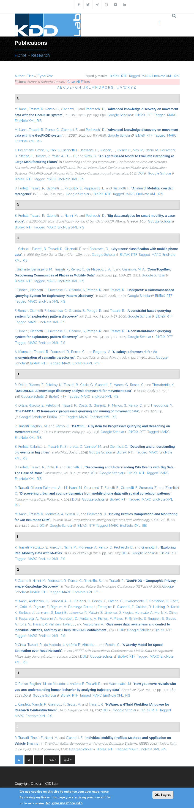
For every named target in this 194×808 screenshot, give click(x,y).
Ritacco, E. (36, 385)
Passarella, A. (28, 618)
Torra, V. (25, 624)
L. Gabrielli (22, 249)
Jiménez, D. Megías (118, 612)
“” (73, 391)
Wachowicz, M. (120, 684)
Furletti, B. (39, 249)
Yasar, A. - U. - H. (64, 156)
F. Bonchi (21, 290)
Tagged (134, 76)
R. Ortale (21, 385)
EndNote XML (162, 76)
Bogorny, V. (101, 352)
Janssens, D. (89, 150)
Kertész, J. (26, 612)
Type (42, 76)
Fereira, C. (112, 645)
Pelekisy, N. (54, 385)
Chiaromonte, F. (136, 601)
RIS (176, 76)
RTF (124, 76)
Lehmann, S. (45, 612)
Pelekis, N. (53, 405)
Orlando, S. (77, 290)
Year (49, 76)
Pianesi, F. (105, 618)
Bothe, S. (41, 150)
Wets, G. (90, 156)
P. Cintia (20, 645)
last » (68, 759)
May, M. (138, 150)
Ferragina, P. (106, 607)
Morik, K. (161, 612)
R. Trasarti (22, 426)
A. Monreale (23, 352)
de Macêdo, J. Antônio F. (62, 645)
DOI (142, 173)
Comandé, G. (159, 601)
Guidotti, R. (144, 607)
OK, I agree (162, 795)
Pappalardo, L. (94, 188)
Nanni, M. (152, 150)
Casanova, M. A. (133, 269)
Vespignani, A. (93, 624)
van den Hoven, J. (62, 624)
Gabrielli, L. (54, 188)
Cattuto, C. (115, 601)
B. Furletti (21, 188)
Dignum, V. (59, 607)
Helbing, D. (161, 607)
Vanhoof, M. (93, 446)
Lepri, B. (61, 612)
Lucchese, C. (57, 290)
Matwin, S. (95, 612)
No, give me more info (64, 803)
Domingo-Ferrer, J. (82, 607)
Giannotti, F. (69, 109)
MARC (146, 76)
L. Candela (22, 704)
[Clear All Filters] (78, 82)
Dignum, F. (41, 607)
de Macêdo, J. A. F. (100, 269)
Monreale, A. (54, 514)
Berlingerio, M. (42, 269)
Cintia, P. (52, 467)
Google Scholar (120, 115)
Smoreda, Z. (74, 446)
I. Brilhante (22, 269)
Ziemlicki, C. (119, 446)
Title (30, 76)
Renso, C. (52, 109)
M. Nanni (21, 109)
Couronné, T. (93, 488)
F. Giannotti (23, 581)
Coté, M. (26, 607)
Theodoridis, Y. (163, 385)
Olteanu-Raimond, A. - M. (49, 488)
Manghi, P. (39, 704)
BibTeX (115, 76)
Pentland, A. (88, 618)
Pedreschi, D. (95, 109)
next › (52, 759)
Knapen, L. (107, 150)
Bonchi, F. (99, 601)
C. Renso (21, 684)
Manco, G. (121, 385)
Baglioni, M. (38, 426)
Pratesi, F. (120, 618)
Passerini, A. (48, 618)
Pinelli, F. (55, 547)
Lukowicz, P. (78, 612)
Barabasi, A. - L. (61, 601)
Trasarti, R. (36, 109)
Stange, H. (26, 156)
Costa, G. (86, 385)
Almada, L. (89, 645)
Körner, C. (124, 150)
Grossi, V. (72, 514)
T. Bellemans (24, 150)
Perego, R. (94, 290)
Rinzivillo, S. (73, 188)
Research (40, 55)
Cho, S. (55, 150)
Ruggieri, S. (156, 618)
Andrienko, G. (39, 601)
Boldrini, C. (82, 601)
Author (20, 76)
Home (21, 55)
